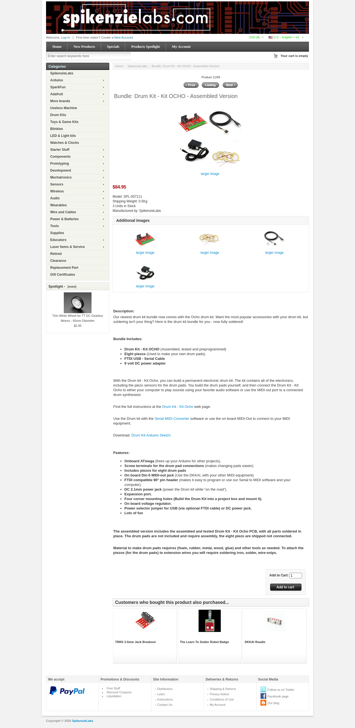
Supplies (57, 233)
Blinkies (56, 129)
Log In (65, 37)
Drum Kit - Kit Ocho (177, 407)
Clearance (58, 261)
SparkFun (57, 87)
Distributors (165, 689)
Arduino (56, 80)
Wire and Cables (63, 212)
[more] (71, 286)
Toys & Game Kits (64, 122)
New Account (123, 37)
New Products (84, 46)
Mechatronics (61, 177)
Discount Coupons (118, 692)
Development (60, 170)
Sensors (56, 184)
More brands (60, 101)
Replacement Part (64, 268)
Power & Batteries (64, 219)
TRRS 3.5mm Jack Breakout (135, 642)
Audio (55, 198)
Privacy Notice (219, 694)
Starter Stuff (59, 150)
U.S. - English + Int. (284, 37)
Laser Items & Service (67, 247)
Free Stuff (113, 688)
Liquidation (113, 696)
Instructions (165, 699)
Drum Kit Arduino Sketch (151, 435)
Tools (54, 226)
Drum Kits (58, 115)
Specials (113, 46)
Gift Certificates (62, 275)
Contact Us (164, 704)
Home (57, 46)
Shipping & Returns (223, 689)
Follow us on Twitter (281, 689)
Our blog (273, 703)
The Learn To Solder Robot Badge (204, 642)
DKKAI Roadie (255, 642)
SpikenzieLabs (61, 73)
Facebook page (278, 696)
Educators (58, 240)
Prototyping (59, 163)
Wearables (58, 205)
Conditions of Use (222, 699)
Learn (161, 694)
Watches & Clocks (64, 143)
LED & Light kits (63, 136)
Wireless (57, 191)
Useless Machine (63, 108)
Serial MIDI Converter (171, 418)
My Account (181, 46)
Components (60, 157)
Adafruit (56, 94)
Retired (56, 254)
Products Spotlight (145, 46)
